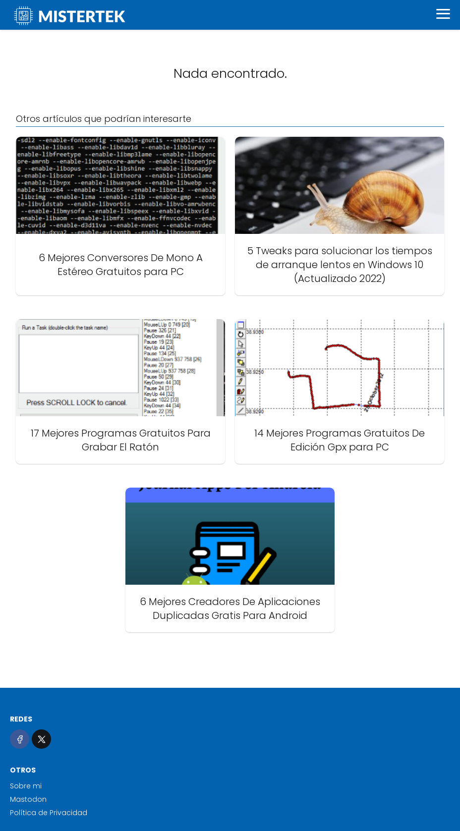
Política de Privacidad (48, 813)
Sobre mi (26, 786)
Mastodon (28, 799)
